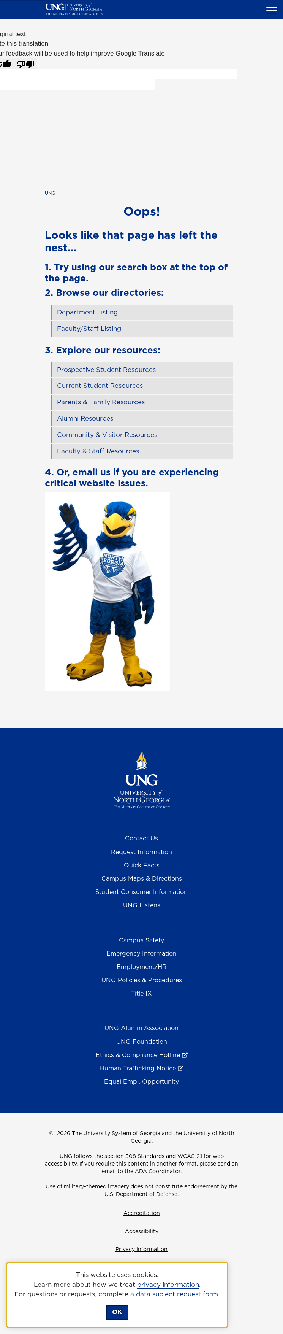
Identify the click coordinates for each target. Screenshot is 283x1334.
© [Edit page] (51, 1133)
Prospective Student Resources (106, 369)
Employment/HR (142, 966)
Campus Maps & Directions (141, 878)
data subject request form (177, 1294)
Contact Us (141, 838)
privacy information (168, 1284)
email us (92, 471)
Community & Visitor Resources (107, 434)
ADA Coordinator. (158, 1171)
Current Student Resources (100, 385)
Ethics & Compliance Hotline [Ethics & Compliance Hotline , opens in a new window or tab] (138, 1055)
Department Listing (87, 312)
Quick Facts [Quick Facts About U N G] (142, 865)
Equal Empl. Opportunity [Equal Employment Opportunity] (141, 1081)
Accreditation (141, 1213)
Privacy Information (141, 1249)
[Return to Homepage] (141, 779)
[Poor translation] (25, 63)
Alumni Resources (85, 418)
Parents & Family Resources (101, 402)
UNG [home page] (50, 193)
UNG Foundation (141, 1041)
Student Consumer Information (141, 892)
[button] (272, 10)
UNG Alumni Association (141, 1028)
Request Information (141, 852)
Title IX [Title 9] (141, 993)
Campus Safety (141, 940)
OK (117, 1312)
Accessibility (141, 1231)
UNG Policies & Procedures (141, 980)
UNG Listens (141, 905)
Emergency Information (141, 953)
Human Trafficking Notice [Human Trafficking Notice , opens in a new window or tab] (138, 1068)
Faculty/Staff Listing (89, 328)
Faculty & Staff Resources (98, 451)
